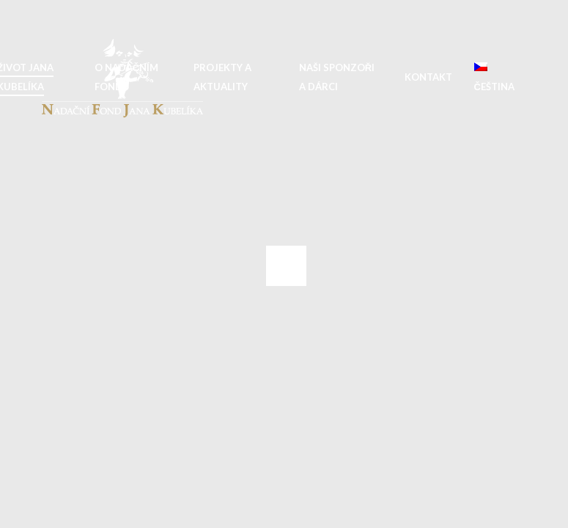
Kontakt (428, 77)
